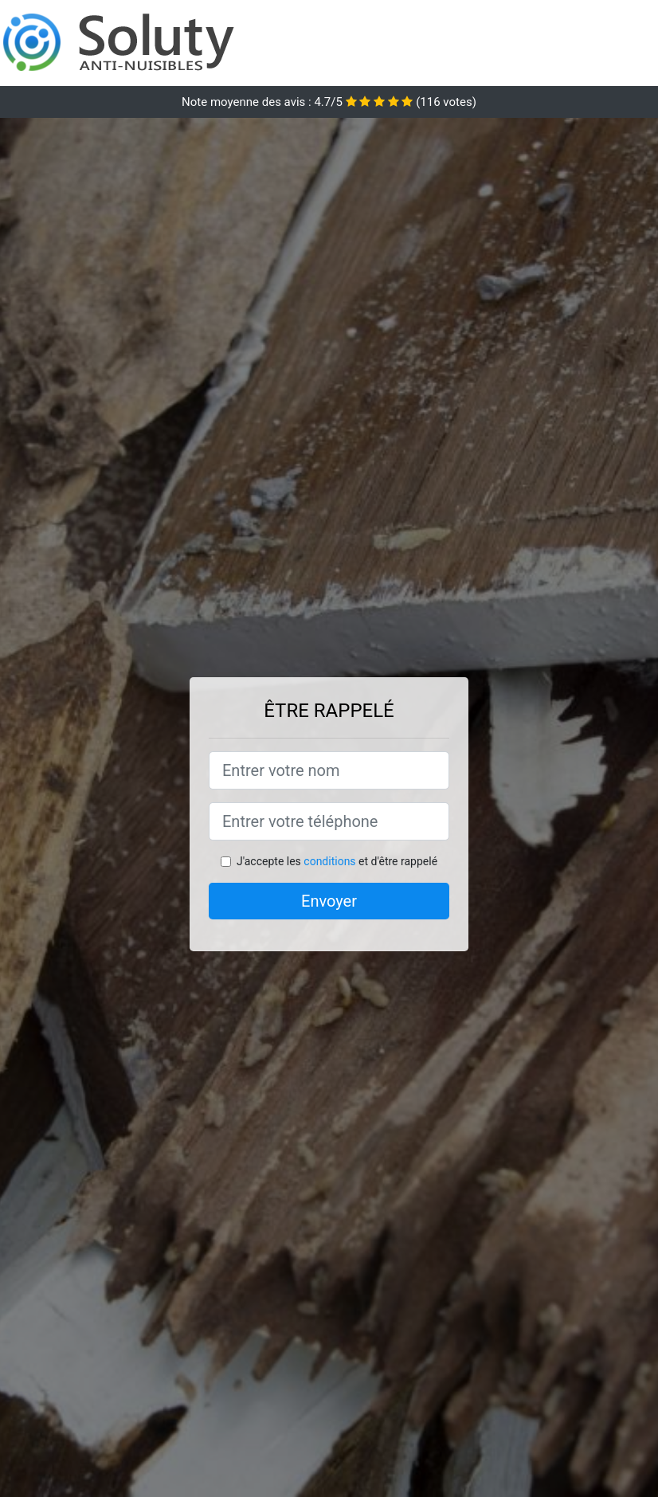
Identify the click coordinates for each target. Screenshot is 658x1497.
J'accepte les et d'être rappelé (337, 861)
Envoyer (329, 901)
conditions (329, 861)
